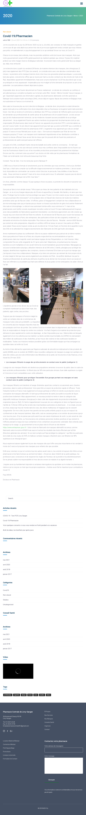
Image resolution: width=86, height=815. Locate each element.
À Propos (47, 711)
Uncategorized (8, 605)
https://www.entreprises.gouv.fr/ (15, 427)
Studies (5, 600)
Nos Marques (49, 719)
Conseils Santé (49, 722)
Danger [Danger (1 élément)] (24, 695)
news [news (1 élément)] (35, 695)
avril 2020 (6, 565)
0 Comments (34, 40)
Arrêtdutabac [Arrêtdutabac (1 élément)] (7, 695)
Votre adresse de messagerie (64, 748)
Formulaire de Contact (10, 759)
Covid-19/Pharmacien (17, 36)
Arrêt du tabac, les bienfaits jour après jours (18, 530)
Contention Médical (9, 744)
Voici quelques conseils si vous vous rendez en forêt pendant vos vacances (30, 525)
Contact (47, 729)
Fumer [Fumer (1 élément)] (30, 695)
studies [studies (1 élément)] (42, 695)
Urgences (48, 726)
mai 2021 (6, 560)
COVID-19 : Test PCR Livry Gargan (15, 516)
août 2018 (6, 569)
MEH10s (45, 808)
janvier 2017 (7, 574)
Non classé (7, 32)
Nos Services (49, 715)
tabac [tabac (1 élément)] (48, 695)
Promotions (6, 751)
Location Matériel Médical (11, 741)
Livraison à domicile (9, 755)
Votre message (64, 764)
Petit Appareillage (8, 748)
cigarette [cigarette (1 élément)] (16, 695)
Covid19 (6, 590)
